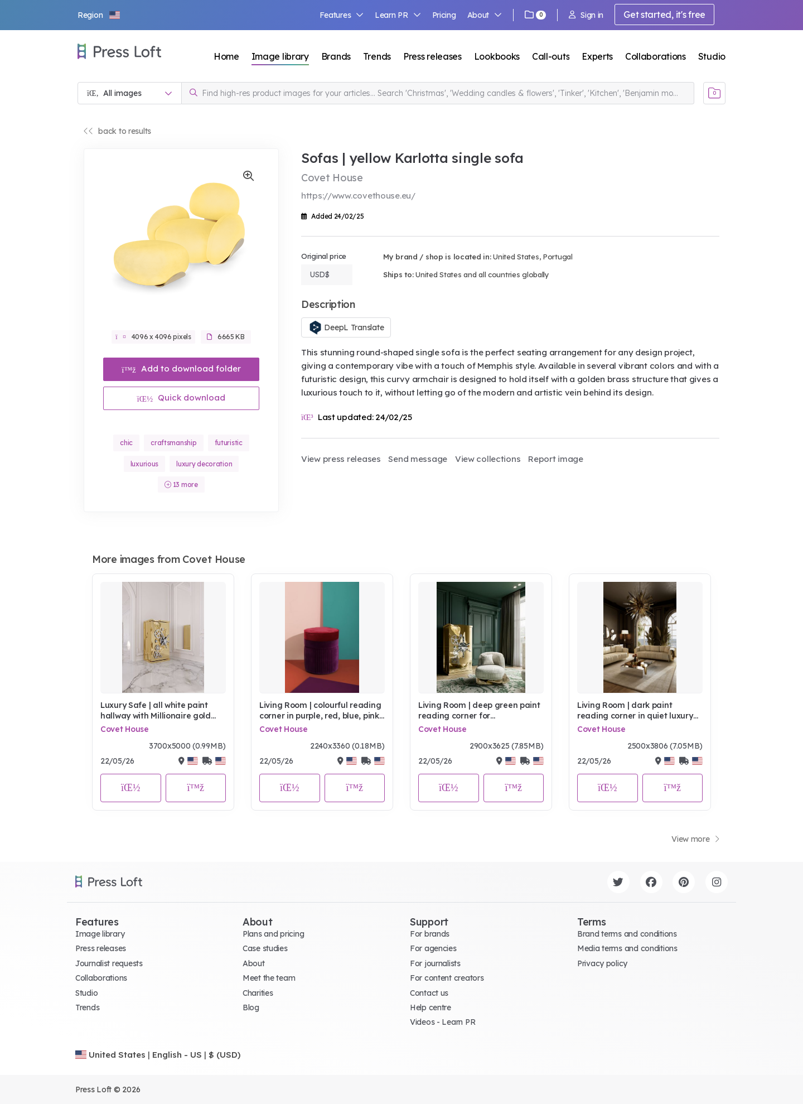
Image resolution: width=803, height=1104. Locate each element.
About (484, 15)
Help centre (430, 1007)
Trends (377, 56)
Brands (336, 56)
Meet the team (269, 978)
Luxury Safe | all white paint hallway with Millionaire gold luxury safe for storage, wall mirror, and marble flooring (155, 711)
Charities (258, 993)
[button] (99, 15)
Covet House (124, 729)
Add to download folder (181, 368)
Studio (711, 56)
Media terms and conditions (627, 948)
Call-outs (550, 56)
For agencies (433, 948)
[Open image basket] (714, 93)
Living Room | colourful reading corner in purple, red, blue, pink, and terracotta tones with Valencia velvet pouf (320, 711)
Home (226, 56)
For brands (429, 934)
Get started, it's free (664, 14)
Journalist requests (109, 963)
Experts (597, 56)
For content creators (446, 978)
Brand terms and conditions (627, 934)
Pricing (444, 15)
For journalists (435, 963)
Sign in (586, 15)
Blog (251, 1007)
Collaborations (655, 56)
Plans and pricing (273, 934)
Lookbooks (497, 56)
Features (342, 15)
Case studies (265, 948)
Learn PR (398, 15)
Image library (280, 56)
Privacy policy (602, 963)
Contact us (429, 993)
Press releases (432, 56)
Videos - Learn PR (442, 1022)
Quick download (181, 397)
